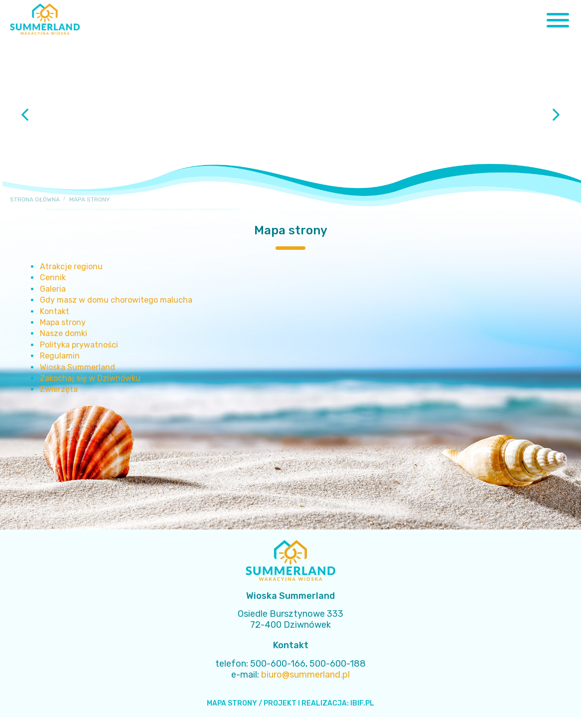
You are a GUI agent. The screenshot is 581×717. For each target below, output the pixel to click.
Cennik (53, 277)
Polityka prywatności (79, 345)
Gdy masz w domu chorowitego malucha (116, 300)
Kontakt (54, 311)
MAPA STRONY (232, 703)
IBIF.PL (362, 703)
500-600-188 (337, 663)
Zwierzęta (59, 389)
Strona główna (35, 199)
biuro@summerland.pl (305, 674)
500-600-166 (277, 663)
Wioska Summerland (77, 367)
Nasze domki (63, 333)
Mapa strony (63, 322)
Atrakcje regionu (71, 266)
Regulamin (60, 355)
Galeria (53, 289)
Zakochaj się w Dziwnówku (90, 378)
